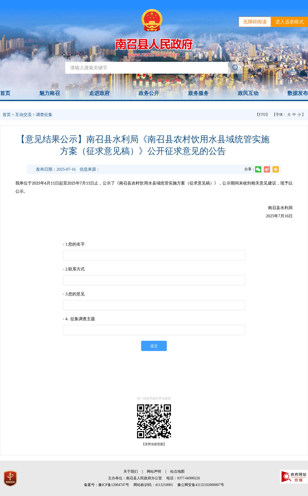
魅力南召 (49, 93)
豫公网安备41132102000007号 (200, 485)
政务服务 (198, 93)
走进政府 (99, 93)
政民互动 (248, 93)
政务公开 (149, 93)
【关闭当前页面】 (154, 444)
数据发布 (297, 93)
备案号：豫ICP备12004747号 (106, 485)
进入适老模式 (289, 21)
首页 (5, 93)
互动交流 (23, 114)
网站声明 (154, 471)
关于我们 (130, 471)
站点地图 (177, 471)
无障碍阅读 (255, 21)
